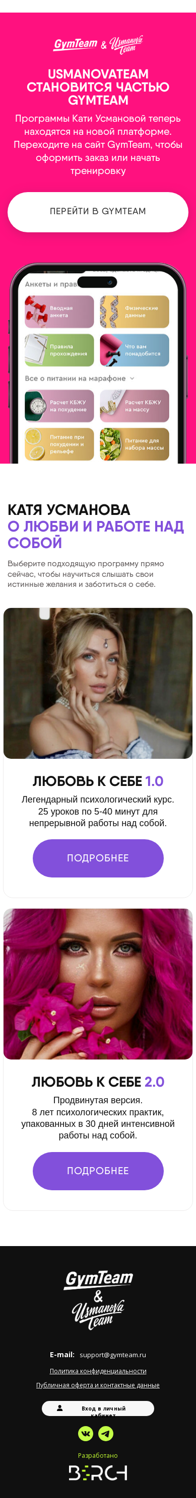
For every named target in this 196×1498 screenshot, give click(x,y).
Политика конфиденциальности (98, 1371)
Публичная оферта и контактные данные (98, 1385)
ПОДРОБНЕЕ (98, 858)
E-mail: (98, 1354)
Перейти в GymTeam (98, 211)
